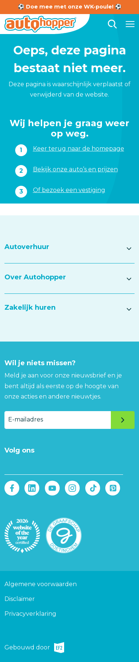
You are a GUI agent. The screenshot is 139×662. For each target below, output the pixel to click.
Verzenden (123, 420)
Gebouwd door (34, 647)
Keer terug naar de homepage (78, 148)
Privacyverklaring (30, 613)
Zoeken (112, 24)
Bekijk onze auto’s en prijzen (75, 169)
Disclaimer (19, 598)
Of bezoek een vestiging (69, 190)
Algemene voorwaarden (40, 584)
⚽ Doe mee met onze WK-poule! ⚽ (70, 6)
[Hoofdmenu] (130, 24)
